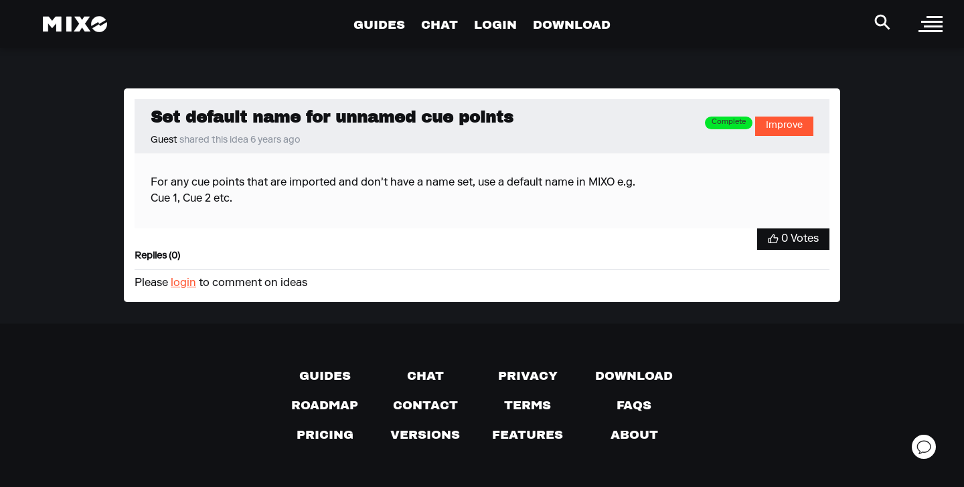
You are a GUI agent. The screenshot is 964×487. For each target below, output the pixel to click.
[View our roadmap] (324, 405)
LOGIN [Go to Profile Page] (495, 24)
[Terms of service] (527, 405)
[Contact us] (425, 405)
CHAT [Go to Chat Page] (439, 24)
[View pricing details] (325, 434)
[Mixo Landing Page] (74, 24)
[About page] (634, 434)
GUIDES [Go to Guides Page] (379, 24)
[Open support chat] (923, 446)
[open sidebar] (930, 24)
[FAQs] (634, 405)
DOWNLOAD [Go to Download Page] (572, 24)
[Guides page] (325, 375)
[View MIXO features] (527, 434)
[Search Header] (882, 22)
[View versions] (425, 434)
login (183, 283)
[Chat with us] (425, 375)
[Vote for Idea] (793, 239)
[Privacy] (527, 375)
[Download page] (634, 375)
